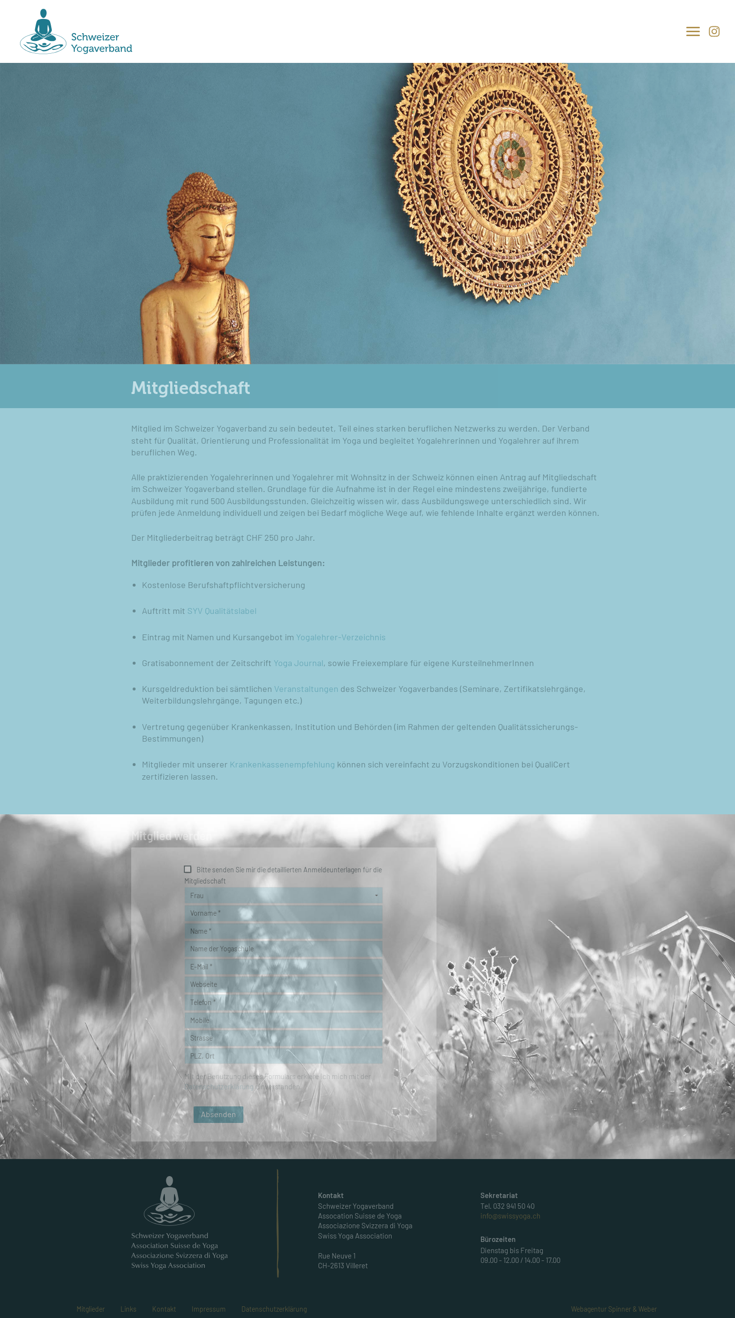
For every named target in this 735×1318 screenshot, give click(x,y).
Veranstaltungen (305, 688)
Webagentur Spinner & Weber (614, 1309)
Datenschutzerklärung (274, 1309)
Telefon (203, 1002)
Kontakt (164, 1309)
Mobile (199, 1020)
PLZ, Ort (202, 1056)
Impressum (209, 1309)
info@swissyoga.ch (510, 1216)
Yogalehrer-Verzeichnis (341, 636)
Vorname (205, 913)
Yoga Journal (298, 662)
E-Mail (201, 967)
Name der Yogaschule (222, 948)
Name (201, 931)
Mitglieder (91, 1309)
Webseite (203, 984)
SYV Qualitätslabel (222, 610)
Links (128, 1309)
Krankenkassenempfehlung (283, 764)
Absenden (218, 1114)
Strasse (201, 1038)
